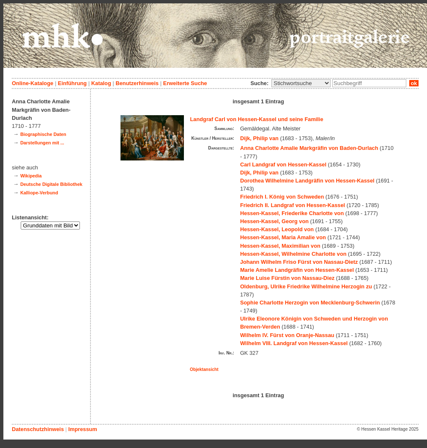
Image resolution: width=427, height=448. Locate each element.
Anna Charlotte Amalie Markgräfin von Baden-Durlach (309, 148)
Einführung (72, 83)
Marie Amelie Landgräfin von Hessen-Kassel (297, 270)
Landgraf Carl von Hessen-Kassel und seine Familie (256, 119)
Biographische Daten (43, 134)
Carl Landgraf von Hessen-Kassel (283, 164)
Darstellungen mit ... (42, 142)
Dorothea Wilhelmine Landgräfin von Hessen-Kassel (307, 180)
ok (414, 83)
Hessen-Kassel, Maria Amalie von (283, 237)
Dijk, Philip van (259, 138)
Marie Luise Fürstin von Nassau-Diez (287, 278)
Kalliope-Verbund (39, 192)
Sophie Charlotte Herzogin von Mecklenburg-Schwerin (310, 302)
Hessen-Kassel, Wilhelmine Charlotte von (293, 254)
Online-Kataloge (32, 83)
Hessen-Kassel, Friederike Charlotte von (292, 213)
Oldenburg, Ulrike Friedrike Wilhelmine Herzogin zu (306, 286)
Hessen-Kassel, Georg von (274, 221)
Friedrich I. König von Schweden (282, 197)
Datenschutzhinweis (38, 429)
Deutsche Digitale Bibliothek (51, 184)
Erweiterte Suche (185, 83)
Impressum (82, 429)
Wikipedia (31, 175)
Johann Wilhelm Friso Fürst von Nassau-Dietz (299, 262)
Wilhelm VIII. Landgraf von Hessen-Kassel (294, 343)
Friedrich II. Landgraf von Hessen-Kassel (292, 205)
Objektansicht (204, 369)
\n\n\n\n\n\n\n (301, 83)
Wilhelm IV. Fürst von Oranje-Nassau (287, 335)
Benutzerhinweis (137, 83)
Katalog (101, 83)
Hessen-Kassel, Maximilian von (280, 246)
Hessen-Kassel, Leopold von (277, 229)
